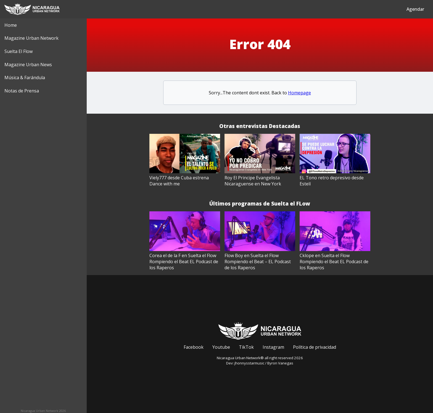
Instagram (273, 347)
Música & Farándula (24, 77)
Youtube (221, 347)
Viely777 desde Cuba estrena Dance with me (179, 181)
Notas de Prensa (21, 91)
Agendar (415, 9)
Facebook (194, 347)
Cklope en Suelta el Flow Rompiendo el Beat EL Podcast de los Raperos (334, 261)
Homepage (299, 93)
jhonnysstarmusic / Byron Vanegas (263, 363)
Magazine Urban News (28, 65)
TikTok (246, 347)
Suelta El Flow (18, 51)
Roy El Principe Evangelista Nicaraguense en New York (253, 181)
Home (10, 25)
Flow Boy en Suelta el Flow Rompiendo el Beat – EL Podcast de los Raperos (258, 261)
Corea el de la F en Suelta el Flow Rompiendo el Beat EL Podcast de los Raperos (183, 261)
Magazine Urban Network (31, 38)
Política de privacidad (314, 347)
